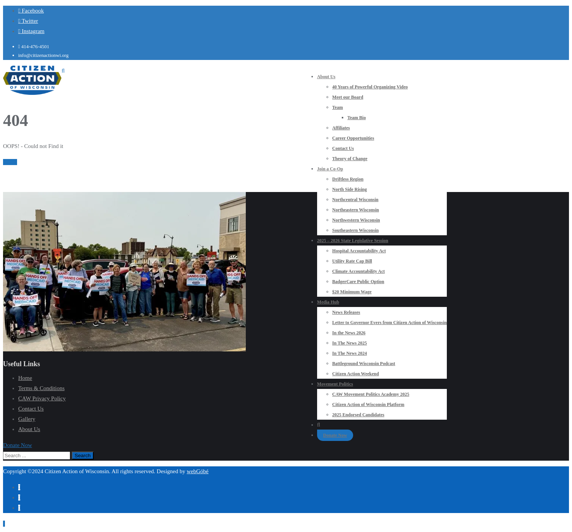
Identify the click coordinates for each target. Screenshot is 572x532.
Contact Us (31, 409)
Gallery (26, 419)
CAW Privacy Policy (42, 398)
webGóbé (197, 471)
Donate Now (335, 435)
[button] (17, 445)
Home (10, 162)
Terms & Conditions (41, 388)
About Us (29, 429)
